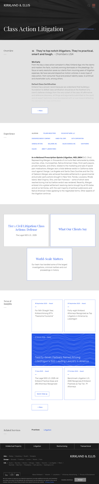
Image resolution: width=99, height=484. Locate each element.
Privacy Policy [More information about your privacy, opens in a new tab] (49, 482)
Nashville (11, 465)
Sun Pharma (85, 144)
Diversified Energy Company (41, 138)
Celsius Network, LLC (68, 133)
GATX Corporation (77, 138)
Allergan (35, 133)
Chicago (31, 463)
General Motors (37, 144)
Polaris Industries (49, 133)
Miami (60, 463)
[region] (49, 480)
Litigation (47, 430)
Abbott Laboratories (49, 149)
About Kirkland (37, 474)
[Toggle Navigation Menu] (93, 5)
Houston (44, 463)
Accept (80, 479)
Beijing (11, 456)
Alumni (47, 474)
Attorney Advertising (69, 474)
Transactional (85, 446)
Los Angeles (52, 463)
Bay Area (17, 463)
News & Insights (8, 302)
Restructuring (62, 446)
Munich (35, 459)
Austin (11, 463)
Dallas (38, 463)
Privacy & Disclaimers (87, 474)
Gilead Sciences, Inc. (69, 144)
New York (19, 465)
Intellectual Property (13, 446)
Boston (25, 463)
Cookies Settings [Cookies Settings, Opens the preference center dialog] (67, 479)
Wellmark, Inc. (52, 144)
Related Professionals (86, 29)
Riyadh (26, 456)
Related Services (12, 430)
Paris (40, 459)
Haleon (34, 149)
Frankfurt (21, 459)
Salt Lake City (37, 465)
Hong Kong (18, 456)
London (28, 459)
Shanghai (33, 456)
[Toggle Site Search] (88, 5)
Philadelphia (27, 465)
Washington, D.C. (49, 465)
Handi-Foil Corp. (61, 138)
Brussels (13, 459)
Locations (56, 474)
